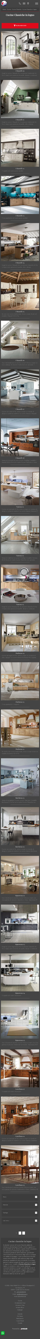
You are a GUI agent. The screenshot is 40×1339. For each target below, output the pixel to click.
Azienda (20, 1314)
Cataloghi (20, 1310)
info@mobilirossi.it (22, 1294)
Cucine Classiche (16, 9)
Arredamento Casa (20, 1303)
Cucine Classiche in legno (30, 9)
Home (4, 9)
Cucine (9, 9)
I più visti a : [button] (6, 1220)
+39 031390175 (21, 1292)
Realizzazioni (20, 1318)
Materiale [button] (5, 1205)
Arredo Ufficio (20, 1307)
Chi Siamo (20, 1316)
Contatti (20, 1323)
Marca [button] (4, 1197)
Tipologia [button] (5, 1213)
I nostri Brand (20, 1321)
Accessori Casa (20, 1305)
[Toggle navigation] (37, 3)
